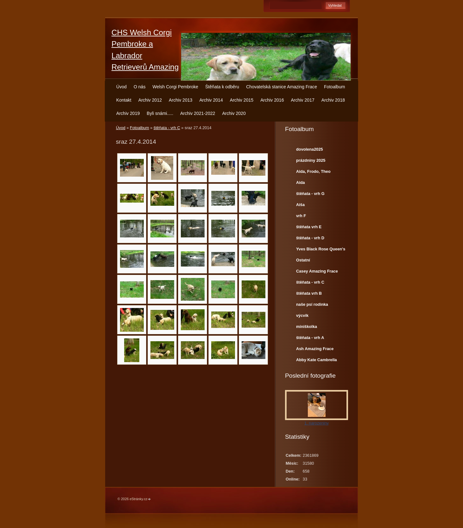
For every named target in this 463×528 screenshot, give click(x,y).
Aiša (300, 204)
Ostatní (303, 260)
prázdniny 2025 (310, 160)
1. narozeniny (316, 423)
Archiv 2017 (302, 100)
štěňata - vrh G (310, 193)
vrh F (301, 215)
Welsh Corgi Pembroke (175, 86)
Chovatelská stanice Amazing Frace (281, 86)
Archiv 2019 (128, 113)
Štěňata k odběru (222, 86)
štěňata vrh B (309, 293)
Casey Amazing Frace (317, 271)
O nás (140, 86)
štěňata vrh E (308, 226)
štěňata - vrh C (167, 127)
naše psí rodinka (312, 304)
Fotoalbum (334, 86)
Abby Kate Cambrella (316, 359)
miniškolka (306, 326)
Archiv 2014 (211, 100)
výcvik (302, 315)
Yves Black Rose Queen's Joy (320, 250)
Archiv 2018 (333, 100)
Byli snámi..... (160, 113)
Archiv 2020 (233, 113)
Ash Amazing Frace (314, 348)
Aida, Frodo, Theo (313, 171)
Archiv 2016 (272, 100)
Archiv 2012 (150, 100)
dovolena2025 (309, 149)
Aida (300, 182)
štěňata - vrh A (310, 337)
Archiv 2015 (241, 100)
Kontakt (123, 100)
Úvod (121, 86)
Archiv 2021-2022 (197, 113)
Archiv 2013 (180, 100)
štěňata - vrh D (310, 238)
